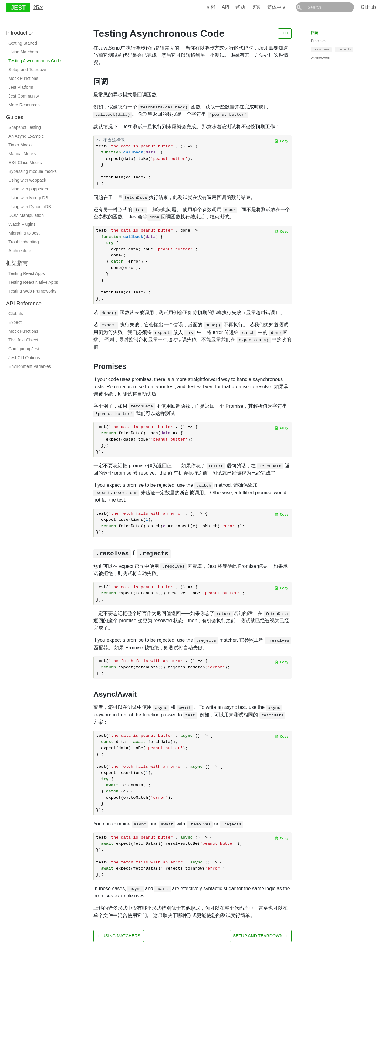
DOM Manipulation (26, 215)
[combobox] (332, 7)
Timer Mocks (20, 144)
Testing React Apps (26, 273)
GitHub (368, 7)
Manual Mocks (22, 153)
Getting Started (22, 43)
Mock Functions (23, 78)
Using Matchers (23, 52)
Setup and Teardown (27, 69)
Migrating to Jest (24, 233)
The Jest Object (23, 340)
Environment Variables (29, 366)
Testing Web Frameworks (32, 291)
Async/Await (321, 58)
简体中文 (290, 7)
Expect (15, 322)
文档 (224, 7)
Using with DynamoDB (29, 206)
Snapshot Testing (24, 127)
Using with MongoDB (28, 197)
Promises (318, 41)
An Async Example (26, 136)
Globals (15, 313)
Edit (284, 33)
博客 (270, 7)
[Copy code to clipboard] (281, 141)
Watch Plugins (21, 224)
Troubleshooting (23, 241)
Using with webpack (27, 180)
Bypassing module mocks (32, 171)
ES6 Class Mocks (25, 162)
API (239, 7)
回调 (314, 33)
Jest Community (23, 96)
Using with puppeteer (28, 189)
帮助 (254, 7)
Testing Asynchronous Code (34, 60)
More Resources (24, 104)
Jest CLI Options (24, 357)
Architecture (19, 250)
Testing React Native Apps (33, 282)
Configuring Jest (23, 348)
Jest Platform (20, 87)
